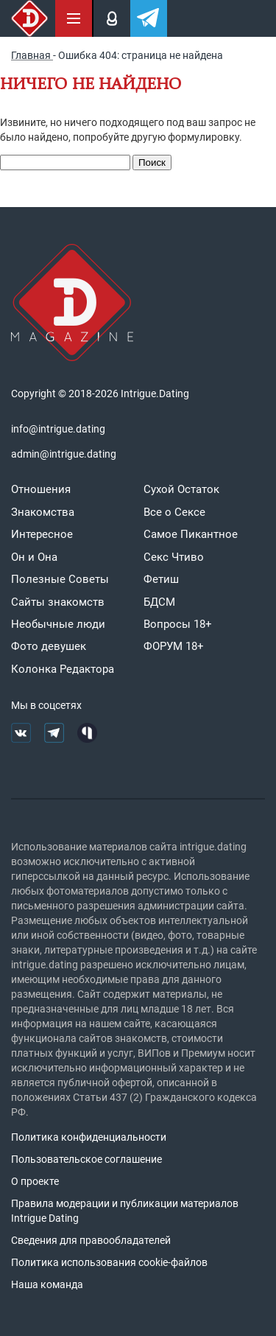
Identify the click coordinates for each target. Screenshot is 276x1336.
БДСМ (159, 602)
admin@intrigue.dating (63, 454)
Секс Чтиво (174, 557)
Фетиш (161, 579)
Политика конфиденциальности (88, 1137)
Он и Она (34, 557)
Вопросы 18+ (178, 624)
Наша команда (47, 1284)
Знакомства (42, 512)
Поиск (152, 162)
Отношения (41, 489)
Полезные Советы (60, 579)
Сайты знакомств (58, 602)
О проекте (35, 1181)
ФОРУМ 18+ (174, 646)
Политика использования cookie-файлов (109, 1262)
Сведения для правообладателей (91, 1240)
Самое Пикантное (191, 534)
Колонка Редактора (62, 669)
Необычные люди (58, 624)
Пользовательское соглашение (86, 1159)
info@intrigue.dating (58, 429)
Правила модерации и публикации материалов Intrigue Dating (124, 1210)
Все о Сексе (174, 512)
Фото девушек (48, 646)
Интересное (42, 534)
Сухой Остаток (181, 489)
